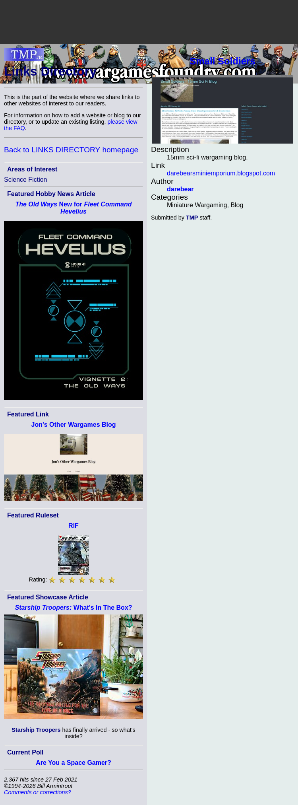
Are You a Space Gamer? (73, 762)
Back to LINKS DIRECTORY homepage (71, 150)
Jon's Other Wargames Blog (73, 424)
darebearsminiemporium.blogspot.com (221, 173)
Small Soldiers (222, 61)
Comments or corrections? (37, 792)
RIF (73, 525)
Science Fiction (25, 179)
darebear (180, 189)
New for (73, 208)
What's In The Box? (73, 607)
